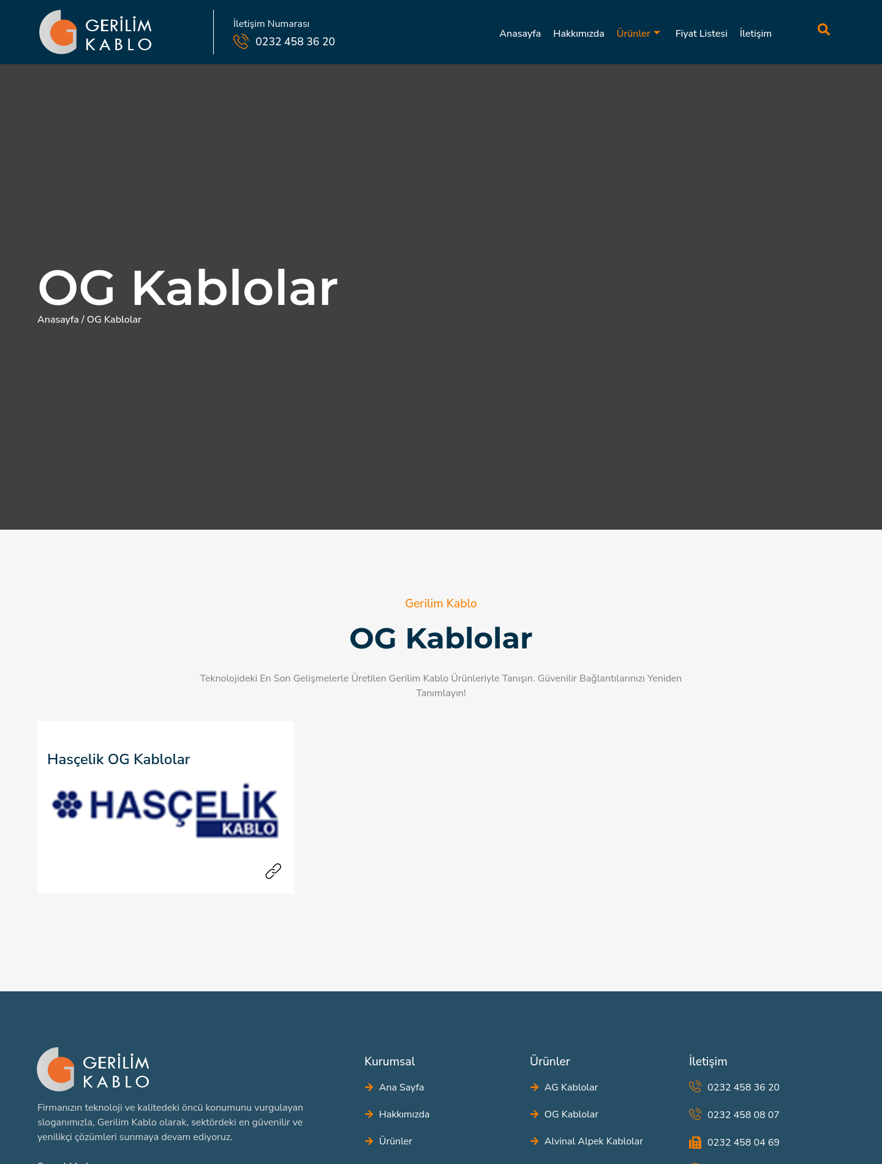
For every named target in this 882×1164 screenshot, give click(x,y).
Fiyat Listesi (702, 33)
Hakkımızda (579, 33)
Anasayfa (520, 33)
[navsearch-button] (799, 32)
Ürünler (638, 33)
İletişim (756, 33)
